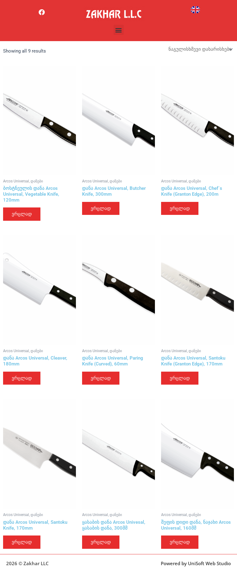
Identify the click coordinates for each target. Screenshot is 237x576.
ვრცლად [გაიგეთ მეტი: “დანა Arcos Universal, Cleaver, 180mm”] (22, 378)
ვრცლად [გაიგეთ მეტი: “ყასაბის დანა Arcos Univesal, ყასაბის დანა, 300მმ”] (101, 542)
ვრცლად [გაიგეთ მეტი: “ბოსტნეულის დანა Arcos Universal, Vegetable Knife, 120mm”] (22, 214)
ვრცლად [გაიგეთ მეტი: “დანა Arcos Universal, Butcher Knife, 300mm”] (101, 208)
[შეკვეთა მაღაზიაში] (200, 49)
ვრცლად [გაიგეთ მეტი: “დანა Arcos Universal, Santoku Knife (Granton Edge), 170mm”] (180, 378)
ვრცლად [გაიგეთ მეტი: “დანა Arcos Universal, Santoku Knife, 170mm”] (22, 542)
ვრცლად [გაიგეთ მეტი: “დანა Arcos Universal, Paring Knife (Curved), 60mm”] (101, 378)
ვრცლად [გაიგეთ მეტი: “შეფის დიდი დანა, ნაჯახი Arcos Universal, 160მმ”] (180, 542)
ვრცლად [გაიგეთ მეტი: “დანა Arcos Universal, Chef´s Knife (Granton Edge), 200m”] (180, 208)
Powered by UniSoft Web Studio (196, 563)
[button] (119, 30)
